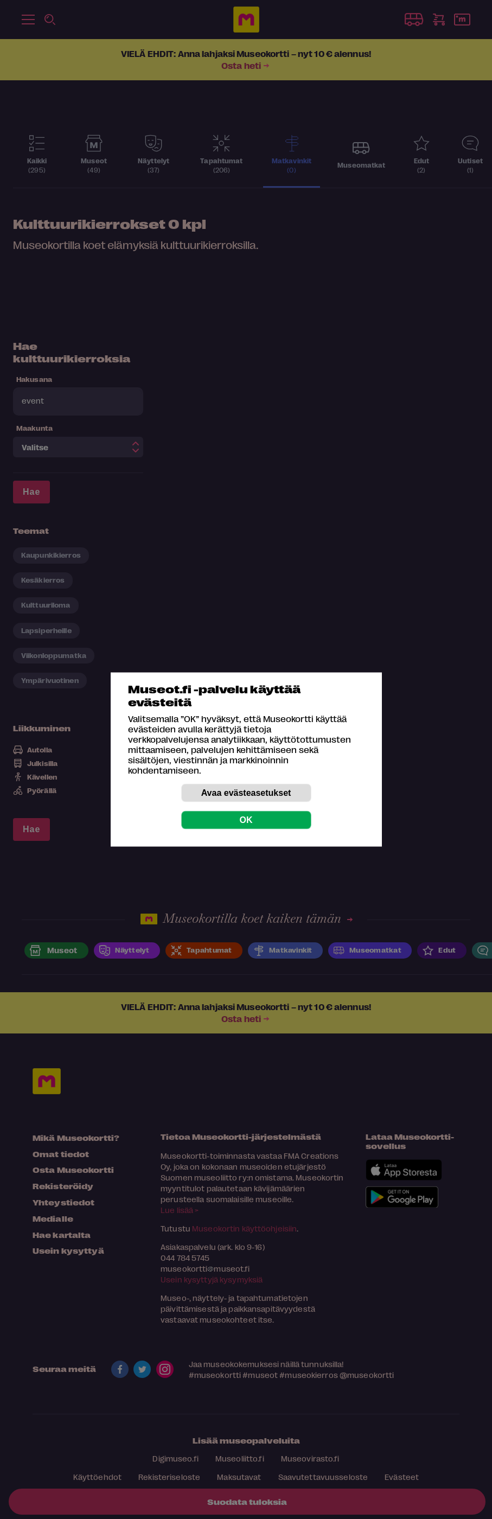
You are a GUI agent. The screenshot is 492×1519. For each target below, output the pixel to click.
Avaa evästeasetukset (246, 792)
